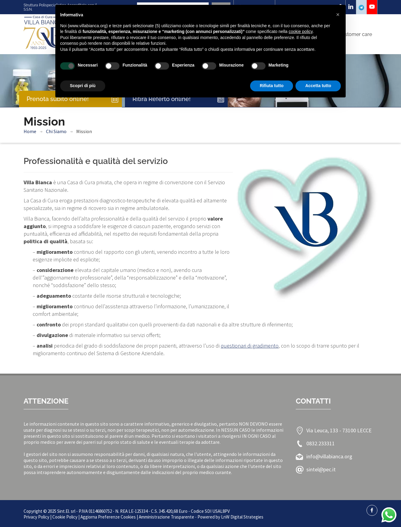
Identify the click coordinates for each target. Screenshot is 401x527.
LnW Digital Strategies (242, 517)
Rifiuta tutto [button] (272, 85)
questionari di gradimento (250, 345)
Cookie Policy (64, 517)
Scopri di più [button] (83, 85)
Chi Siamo (56, 131)
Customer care (355, 34)
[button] (338, 14)
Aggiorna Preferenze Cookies (108, 517)
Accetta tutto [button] (318, 85)
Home (30, 131)
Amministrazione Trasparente (166, 517)
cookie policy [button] (300, 31)
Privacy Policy (36, 517)
